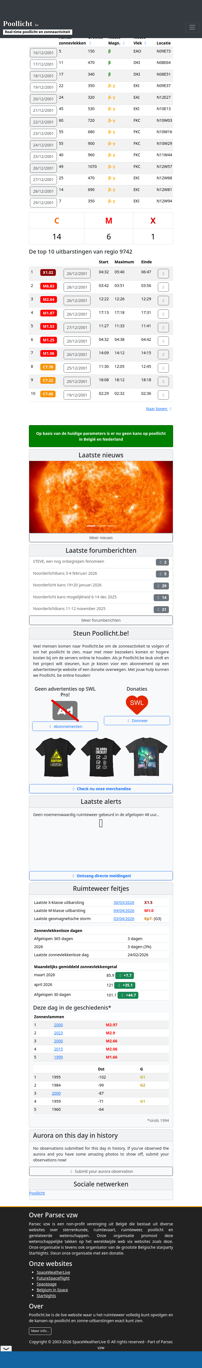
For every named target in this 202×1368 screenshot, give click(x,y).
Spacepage (47, 1284)
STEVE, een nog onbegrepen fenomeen (101, 562)
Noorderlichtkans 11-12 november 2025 (101, 609)
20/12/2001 (43, 98)
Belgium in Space (52, 1289)
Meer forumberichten (101, 620)
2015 (58, 1049)
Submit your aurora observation (101, 1171)
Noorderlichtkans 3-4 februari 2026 (101, 574)
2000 (58, 1024)
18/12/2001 (43, 75)
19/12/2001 (43, 87)
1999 (58, 1057)
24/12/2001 (43, 145)
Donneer (137, 720)
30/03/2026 (124, 902)
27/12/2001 (43, 179)
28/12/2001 (43, 191)
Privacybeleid (112, 1353)
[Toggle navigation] (192, 11)
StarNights (46, 1295)
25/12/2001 (43, 156)
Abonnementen (65, 726)
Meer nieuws (101, 537)
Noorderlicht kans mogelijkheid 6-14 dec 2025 (101, 597)
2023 (58, 1032)
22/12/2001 (43, 122)
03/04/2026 (124, 918)
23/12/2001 (43, 133)
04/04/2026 (124, 910)
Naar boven (159, 408)
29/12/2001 (43, 202)
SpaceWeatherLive (53, 1272)
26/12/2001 (43, 168)
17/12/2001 (43, 64)
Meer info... (40, 1331)
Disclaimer (87, 1353)
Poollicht (37, 1193)
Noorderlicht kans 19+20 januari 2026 (101, 585)
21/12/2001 (43, 110)
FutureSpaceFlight (53, 1278)
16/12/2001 (43, 52)
